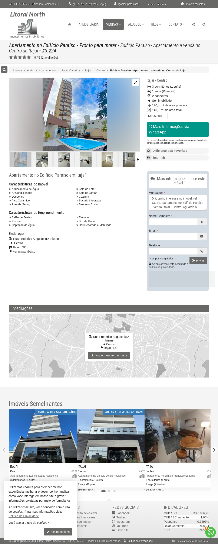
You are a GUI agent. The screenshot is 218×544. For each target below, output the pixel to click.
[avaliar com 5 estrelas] (29, 57)
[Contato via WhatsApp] (210, 532)
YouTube (122, 526)
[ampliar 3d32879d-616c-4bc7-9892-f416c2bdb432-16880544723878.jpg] (58, 114)
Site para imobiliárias (183, 541)
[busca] (204, 24)
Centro (162, 80)
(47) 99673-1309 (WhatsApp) (89, 4)
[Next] (214, 450)
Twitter (120, 517)
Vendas (113, 24)
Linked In (122, 530)
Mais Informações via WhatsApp (169, 129)
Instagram (123, 521)
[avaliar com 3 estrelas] (20, 57)
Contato (176, 24)
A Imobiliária (89, 24)
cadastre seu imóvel (78, 521)
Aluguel (135, 24)
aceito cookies (58, 532)
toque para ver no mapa (109, 355)
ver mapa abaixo (24, 251)
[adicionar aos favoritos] (138, 484)
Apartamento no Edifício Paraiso (42, 45)
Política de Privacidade (140, 541)
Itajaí (150, 80)
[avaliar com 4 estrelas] (24, 57)
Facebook (122, 513)
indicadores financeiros (80, 517)
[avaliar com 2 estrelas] (15, 57)
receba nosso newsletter (81, 513)
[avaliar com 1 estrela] (11, 57)
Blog (156, 24)
